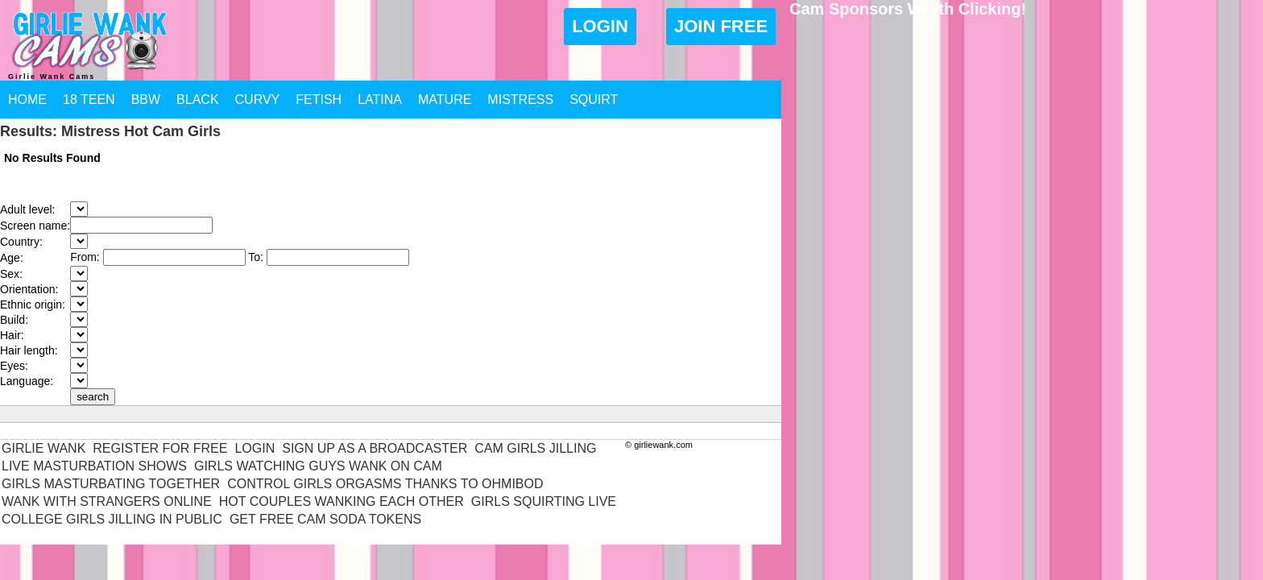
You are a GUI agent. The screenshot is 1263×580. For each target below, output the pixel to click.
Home (27, 99)
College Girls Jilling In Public (112, 519)
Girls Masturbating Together (111, 484)
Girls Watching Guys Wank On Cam (318, 466)
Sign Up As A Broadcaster (374, 448)
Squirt (593, 99)
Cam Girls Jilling (535, 448)
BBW (145, 99)
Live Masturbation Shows (94, 466)
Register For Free (160, 448)
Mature (444, 99)
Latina (380, 99)
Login (600, 26)
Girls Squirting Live (543, 501)
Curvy (257, 99)
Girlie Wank (43, 448)
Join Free (721, 26)
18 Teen (89, 99)
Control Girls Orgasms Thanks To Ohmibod (385, 484)
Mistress (520, 99)
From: (86, 257)
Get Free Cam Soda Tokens (325, 519)
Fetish (319, 99)
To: (257, 257)
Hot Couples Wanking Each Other (341, 501)
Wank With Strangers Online (107, 501)
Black (197, 99)
